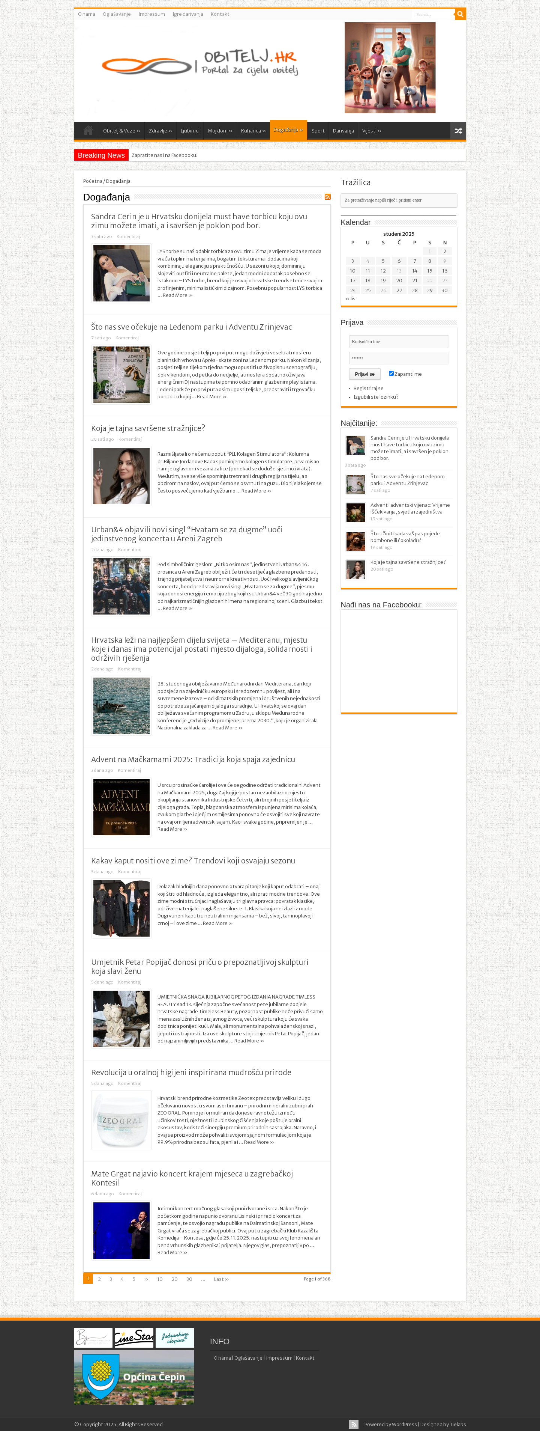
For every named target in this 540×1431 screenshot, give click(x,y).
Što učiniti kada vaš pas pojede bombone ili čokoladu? (405, 537)
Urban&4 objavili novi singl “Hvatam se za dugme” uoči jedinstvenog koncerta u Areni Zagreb (187, 534)
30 (189, 1279)
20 (174, 1279)
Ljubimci (190, 131)
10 (160, 1279)
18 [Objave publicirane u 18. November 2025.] (367, 280)
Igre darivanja (187, 14)
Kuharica (253, 131)
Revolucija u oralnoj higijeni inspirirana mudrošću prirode (191, 1072)
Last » (221, 1279)
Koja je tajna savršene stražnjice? (148, 428)
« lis (350, 298)
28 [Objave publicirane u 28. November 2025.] (415, 290)
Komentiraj (128, 236)
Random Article (458, 131)
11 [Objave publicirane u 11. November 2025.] (368, 271)
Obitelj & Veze (122, 131)
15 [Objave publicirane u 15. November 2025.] (429, 271)
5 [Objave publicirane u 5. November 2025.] (383, 261)
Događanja (288, 130)
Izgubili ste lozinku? (376, 397)
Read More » (178, 295)
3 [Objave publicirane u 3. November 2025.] (352, 261)
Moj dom (220, 131)
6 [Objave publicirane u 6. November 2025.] (399, 261)
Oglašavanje (117, 14)
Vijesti (372, 131)
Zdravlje (160, 131)
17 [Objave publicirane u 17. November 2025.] (353, 280)
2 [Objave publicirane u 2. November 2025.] (444, 251)
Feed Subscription (328, 197)
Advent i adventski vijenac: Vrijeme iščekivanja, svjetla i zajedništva (410, 508)
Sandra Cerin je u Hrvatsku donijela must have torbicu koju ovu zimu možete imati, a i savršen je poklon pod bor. (199, 221)
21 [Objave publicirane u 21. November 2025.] (414, 280)
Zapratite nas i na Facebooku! (165, 155)
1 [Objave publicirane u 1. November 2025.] (430, 251)
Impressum (151, 14)
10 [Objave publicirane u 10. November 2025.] (353, 271)
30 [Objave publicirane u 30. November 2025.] (445, 290)
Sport (318, 131)
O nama (86, 14)
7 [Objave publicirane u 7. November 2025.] (414, 261)
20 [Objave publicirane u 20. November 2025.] (399, 280)
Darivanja (343, 131)
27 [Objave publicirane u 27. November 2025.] (399, 290)
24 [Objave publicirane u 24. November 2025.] (353, 290)
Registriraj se (369, 388)
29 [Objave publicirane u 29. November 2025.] (430, 290)
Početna (88, 132)
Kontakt (220, 14)
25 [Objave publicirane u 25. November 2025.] (368, 290)
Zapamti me (405, 374)
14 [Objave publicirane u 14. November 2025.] (414, 271)
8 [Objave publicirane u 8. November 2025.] (429, 261)
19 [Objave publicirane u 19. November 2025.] (383, 280)
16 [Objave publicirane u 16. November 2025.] (445, 271)
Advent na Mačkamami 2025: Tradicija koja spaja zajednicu (193, 759)
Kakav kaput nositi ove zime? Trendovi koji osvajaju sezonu (193, 860)
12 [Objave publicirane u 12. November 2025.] (383, 271)
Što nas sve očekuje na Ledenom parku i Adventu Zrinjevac (191, 326)
